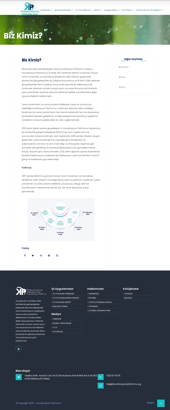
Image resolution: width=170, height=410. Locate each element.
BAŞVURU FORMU (59, 306)
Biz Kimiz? (31, 60)
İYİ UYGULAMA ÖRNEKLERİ (62, 293)
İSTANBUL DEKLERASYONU (98, 310)
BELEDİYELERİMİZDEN (64, 10)
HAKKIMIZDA (46, 10)
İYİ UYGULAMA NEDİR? (61, 302)
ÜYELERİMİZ (92, 306)
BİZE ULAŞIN (101, 30)
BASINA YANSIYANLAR (61, 323)
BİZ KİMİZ (91, 298)
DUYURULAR (57, 331)
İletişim (150, 403)
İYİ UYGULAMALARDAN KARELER (65, 298)
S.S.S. (54, 327)
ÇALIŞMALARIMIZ (111, 10)
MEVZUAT (127, 298)
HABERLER (56, 319)
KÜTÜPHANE (127, 10)
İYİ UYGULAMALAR (83, 10)
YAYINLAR (127, 293)
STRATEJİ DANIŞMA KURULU (99, 302)
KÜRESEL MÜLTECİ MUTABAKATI (149, 10)
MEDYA (97, 10)
